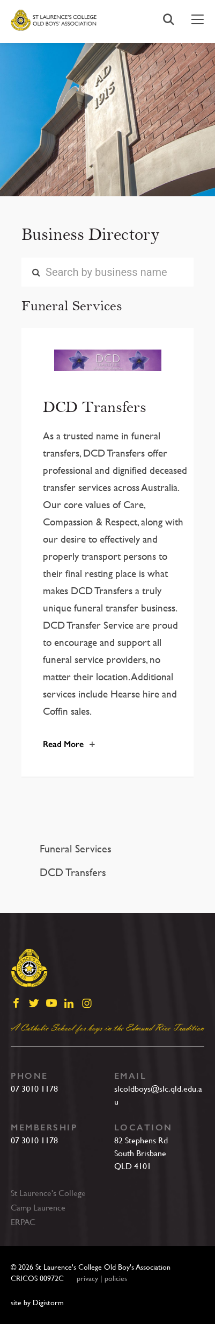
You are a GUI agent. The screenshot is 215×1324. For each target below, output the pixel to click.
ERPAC (23, 1222)
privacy (87, 1278)
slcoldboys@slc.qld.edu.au (158, 1095)
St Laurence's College (48, 1193)
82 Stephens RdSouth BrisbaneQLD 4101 (141, 1153)
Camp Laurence (38, 1207)
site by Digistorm (37, 1302)
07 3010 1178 (34, 1089)
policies (116, 1278)
